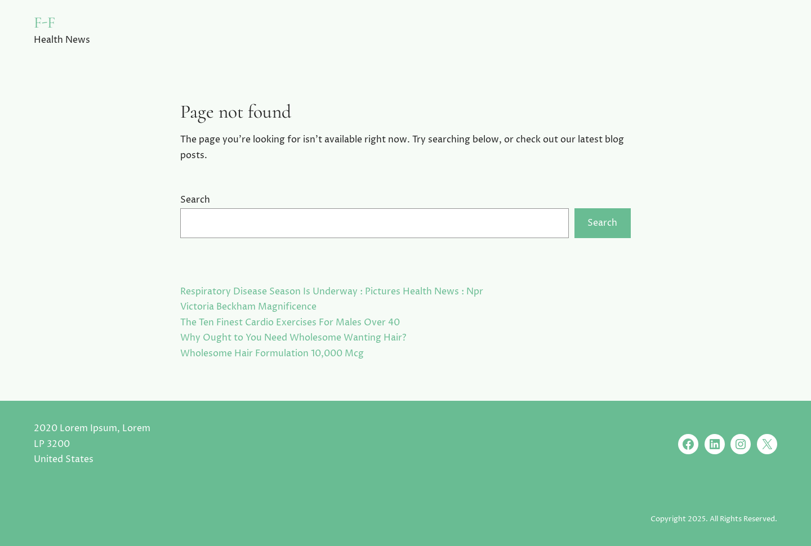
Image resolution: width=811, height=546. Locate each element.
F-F (44, 22)
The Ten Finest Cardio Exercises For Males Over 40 (290, 322)
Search (195, 200)
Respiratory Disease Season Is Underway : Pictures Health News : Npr (331, 291)
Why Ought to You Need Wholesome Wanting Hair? (293, 338)
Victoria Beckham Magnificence (248, 307)
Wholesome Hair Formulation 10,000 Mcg (272, 353)
